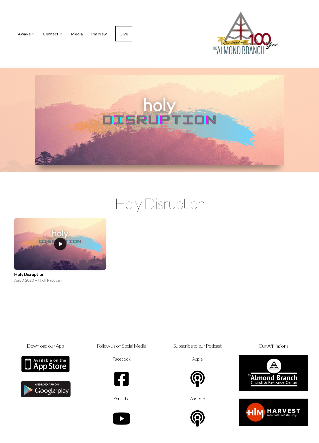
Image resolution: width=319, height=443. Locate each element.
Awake (26, 33)
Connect (52, 33)
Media (77, 33)
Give (123, 33)
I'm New (99, 33)
